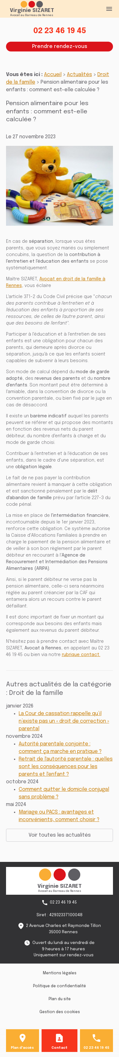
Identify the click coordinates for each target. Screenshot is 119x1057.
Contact (59, 1047)
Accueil (53, 74)
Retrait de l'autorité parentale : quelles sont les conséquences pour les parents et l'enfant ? (66, 766)
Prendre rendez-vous (59, 46)
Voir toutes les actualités (60, 835)
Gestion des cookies (59, 1012)
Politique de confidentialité (59, 986)
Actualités (79, 74)
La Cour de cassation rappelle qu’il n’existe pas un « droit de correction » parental (64, 721)
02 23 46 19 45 (59, 31)
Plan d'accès (22, 1047)
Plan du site (60, 999)
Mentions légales (59, 973)
